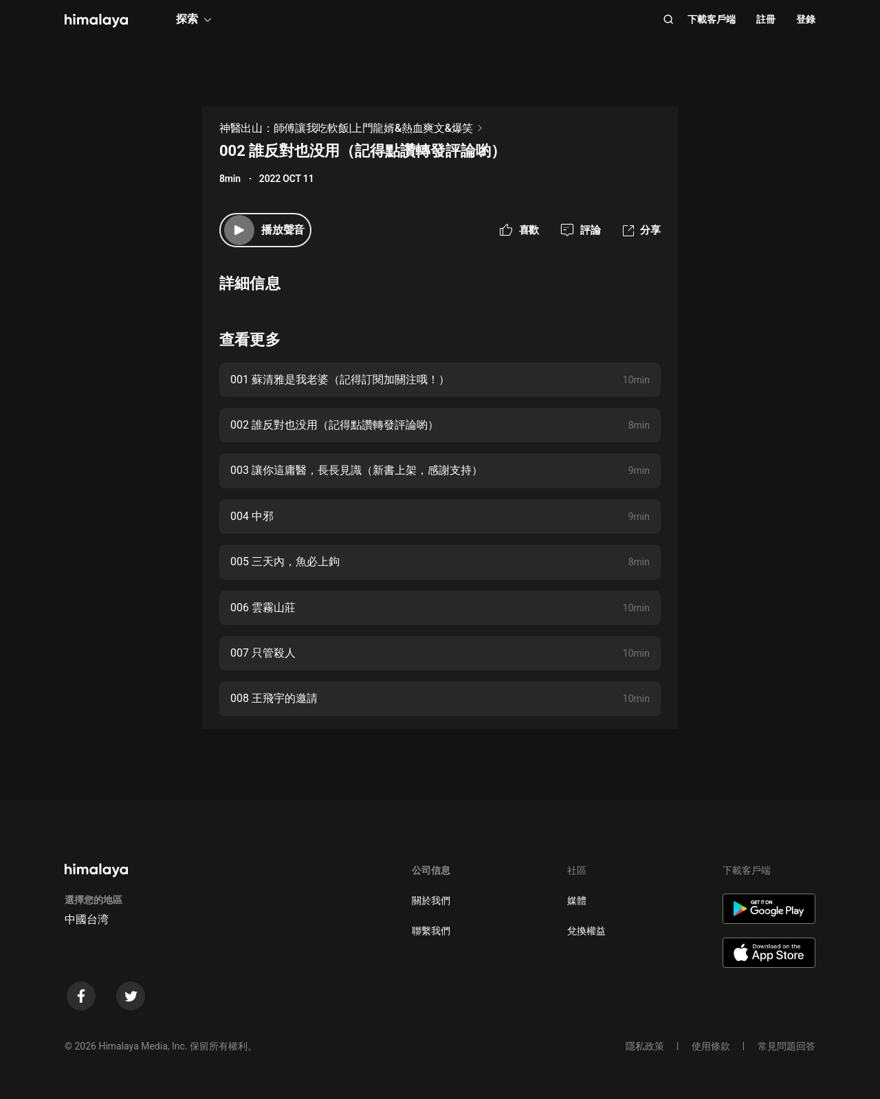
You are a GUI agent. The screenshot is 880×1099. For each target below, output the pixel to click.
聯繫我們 (431, 930)
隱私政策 (645, 1046)
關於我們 (431, 900)
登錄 (805, 19)
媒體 (576, 900)
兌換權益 (586, 930)
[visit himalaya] (96, 20)
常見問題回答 (786, 1046)
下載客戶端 (712, 19)
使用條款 (711, 1046)
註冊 (766, 19)
